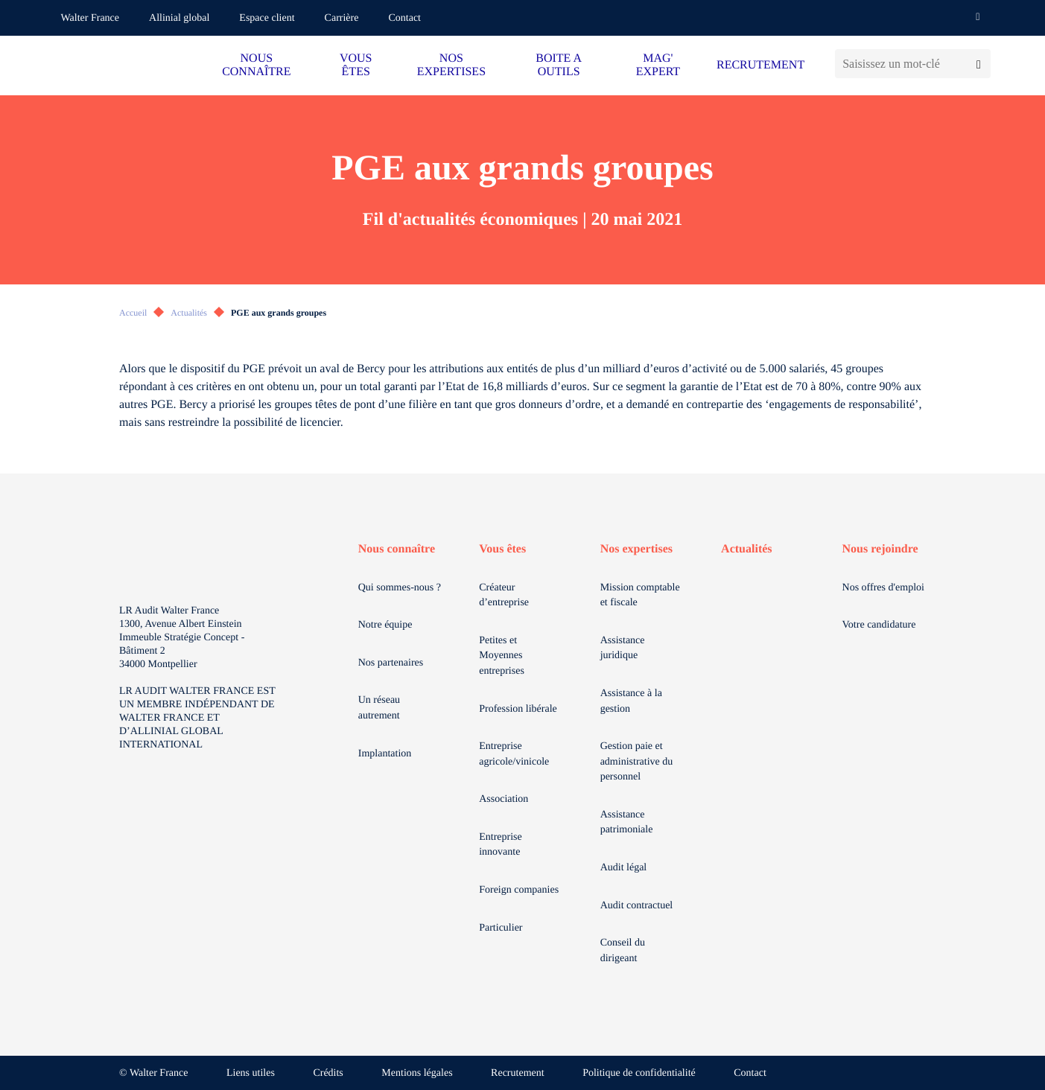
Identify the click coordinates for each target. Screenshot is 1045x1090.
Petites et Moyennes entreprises (501, 656)
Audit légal (623, 867)
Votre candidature (879, 625)
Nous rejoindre (880, 549)
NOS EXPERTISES (451, 65)
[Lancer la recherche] (978, 63)
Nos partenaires (390, 663)
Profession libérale (518, 709)
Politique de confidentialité (639, 1073)
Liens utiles (250, 1073)
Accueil (133, 312)
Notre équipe (385, 625)
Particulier (500, 928)
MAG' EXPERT (658, 65)
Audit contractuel (636, 905)
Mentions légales (416, 1073)
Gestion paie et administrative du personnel (636, 762)
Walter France (90, 18)
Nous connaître (396, 549)
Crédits (328, 1073)
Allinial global (179, 18)
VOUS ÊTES (356, 65)
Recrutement (517, 1073)
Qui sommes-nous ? (399, 587)
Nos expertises (636, 549)
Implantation (385, 753)
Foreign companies (519, 890)
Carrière (342, 18)
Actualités (189, 312)
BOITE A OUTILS (559, 65)
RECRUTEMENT (760, 65)
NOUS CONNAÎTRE (256, 65)
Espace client (266, 18)
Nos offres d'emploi (883, 587)
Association (503, 799)
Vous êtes (502, 549)
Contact (404, 18)
